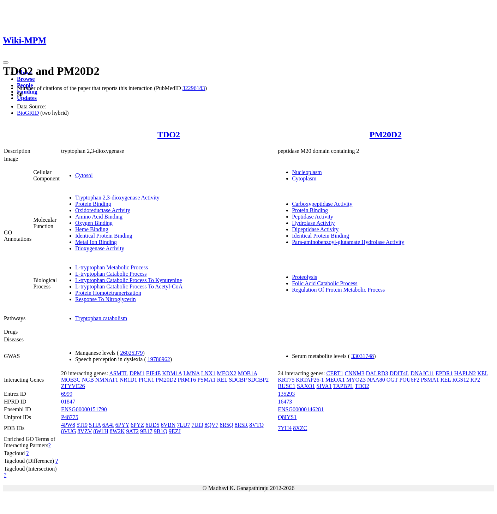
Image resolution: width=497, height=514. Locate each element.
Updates (27, 98)
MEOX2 (226, 373)
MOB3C (70, 380)
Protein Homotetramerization (108, 293)
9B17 (146, 431)
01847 (68, 402)
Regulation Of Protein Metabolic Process (338, 290)
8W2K (117, 431)
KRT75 (286, 380)
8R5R (241, 425)
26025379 (131, 353)
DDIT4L (399, 373)
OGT (392, 380)
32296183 (193, 88)
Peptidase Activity (312, 217)
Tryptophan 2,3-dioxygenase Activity (117, 198)
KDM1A (172, 373)
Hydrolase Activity (313, 223)
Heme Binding (91, 229)
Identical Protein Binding (103, 236)
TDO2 (168, 134)
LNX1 (208, 373)
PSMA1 (206, 380)
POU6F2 (409, 380)
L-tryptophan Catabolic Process (111, 274)
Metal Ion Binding (96, 242)
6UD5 (152, 425)
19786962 (159, 359)
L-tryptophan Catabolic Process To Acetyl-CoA (128, 286)
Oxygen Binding (94, 223)
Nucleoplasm (307, 172)
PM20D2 (386, 134)
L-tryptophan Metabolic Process (111, 267)
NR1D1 (128, 380)
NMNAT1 (106, 380)
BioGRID (28, 113)
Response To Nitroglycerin (105, 299)
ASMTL (118, 373)
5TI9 (82, 425)
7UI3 (197, 425)
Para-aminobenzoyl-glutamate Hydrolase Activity (348, 242)
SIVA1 (324, 386)
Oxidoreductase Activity (102, 210)
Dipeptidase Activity (315, 229)
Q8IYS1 (287, 417)
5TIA (95, 425)
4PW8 (68, 425)
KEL (482, 373)
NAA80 (376, 380)
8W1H (100, 431)
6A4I (108, 425)
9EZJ (175, 431)
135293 (286, 394)
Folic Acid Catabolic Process (324, 283)
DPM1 (137, 373)
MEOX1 (335, 380)
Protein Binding (93, 204)
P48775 (69, 417)
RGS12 (460, 380)
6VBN (168, 425)
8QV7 (211, 425)
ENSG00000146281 (301, 409)
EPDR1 (444, 373)
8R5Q (226, 425)
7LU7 (183, 425)
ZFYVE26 (73, 386)
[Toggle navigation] (5, 62)
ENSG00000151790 (84, 409)
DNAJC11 (422, 373)
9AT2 (132, 431)
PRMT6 (187, 380)
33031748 (362, 356)
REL (222, 380)
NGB (88, 380)
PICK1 (146, 380)
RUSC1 (286, 386)
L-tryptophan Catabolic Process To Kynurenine (128, 280)
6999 (66, 394)
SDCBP (237, 380)
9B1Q (160, 431)
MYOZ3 (356, 380)
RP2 (475, 380)
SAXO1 (306, 386)
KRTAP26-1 (310, 380)
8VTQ (256, 425)
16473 (285, 402)
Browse (26, 79)
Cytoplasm (304, 178)
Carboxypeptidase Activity (322, 204)
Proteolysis (304, 277)
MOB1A (247, 373)
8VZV (85, 431)
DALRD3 (377, 373)
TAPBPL (343, 386)
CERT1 (334, 373)
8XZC (300, 428)
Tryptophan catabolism (101, 318)
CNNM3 (354, 373)
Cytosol (84, 175)
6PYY (122, 425)
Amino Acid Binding (98, 217)
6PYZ (137, 425)
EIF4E (153, 373)
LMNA (191, 373)
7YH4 (285, 428)
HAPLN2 (465, 373)
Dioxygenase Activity (99, 248)
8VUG (68, 431)
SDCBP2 (258, 380)
